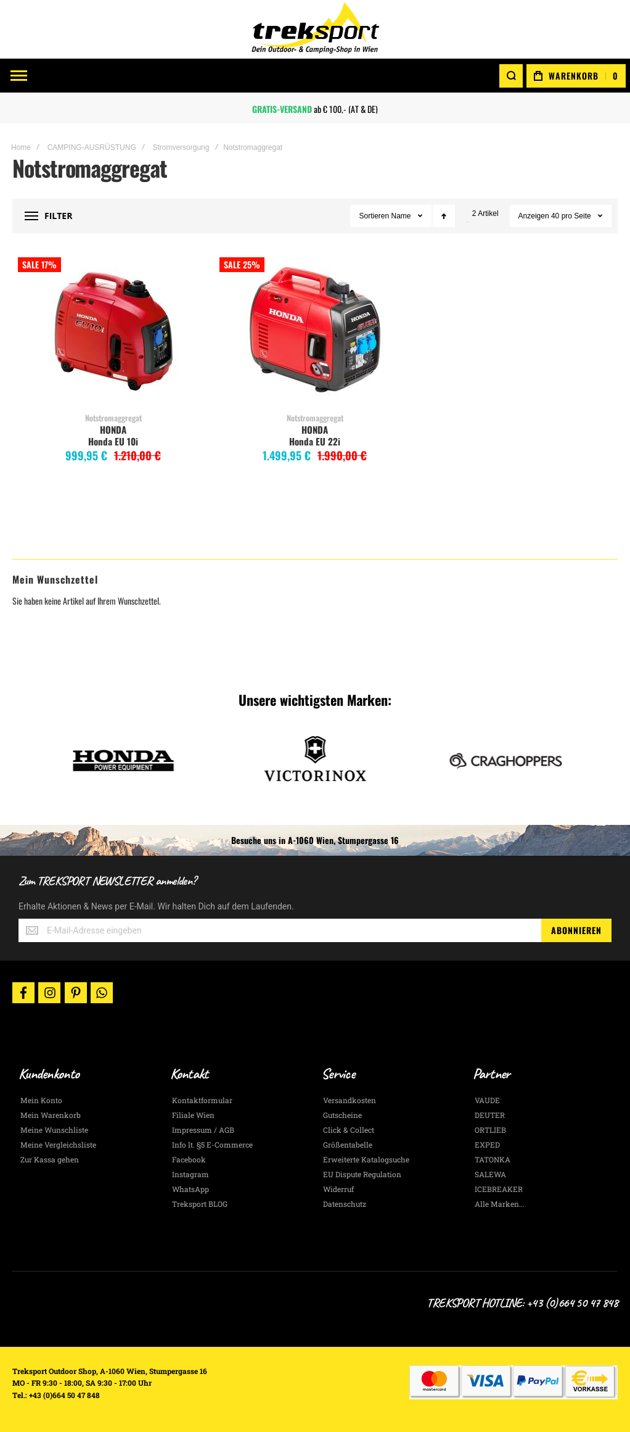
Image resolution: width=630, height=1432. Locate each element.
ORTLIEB (490, 1130)
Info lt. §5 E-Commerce (212, 1144)
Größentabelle (347, 1144)
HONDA (113, 429)
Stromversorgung (180, 147)
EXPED (487, 1144)
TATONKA (492, 1159)
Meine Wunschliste (54, 1130)
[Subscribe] (576, 930)
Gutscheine (342, 1115)
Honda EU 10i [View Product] (113, 331)
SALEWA (490, 1174)
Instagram (190, 1174)
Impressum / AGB (203, 1130)
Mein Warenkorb (50, 1115)
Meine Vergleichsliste (58, 1144)
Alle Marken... (500, 1204)
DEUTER (490, 1115)
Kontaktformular (202, 1100)
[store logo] (315, 29)
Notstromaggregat (113, 418)
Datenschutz (344, 1204)
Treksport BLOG (199, 1204)
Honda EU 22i (314, 441)
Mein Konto (41, 1100)
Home (21, 147)
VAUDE (487, 1100)
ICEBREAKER (499, 1189)
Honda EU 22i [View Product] (314, 331)
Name (402, 216)
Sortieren (374, 216)
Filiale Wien (193, 1115)
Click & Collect (348, 1130)
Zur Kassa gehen (49, 1159)
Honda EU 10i (113, 441)
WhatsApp (190, 1189)
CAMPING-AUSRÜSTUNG (91, 147)
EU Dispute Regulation (362, 1174)
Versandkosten (349, 1100)
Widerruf (338, 1189)
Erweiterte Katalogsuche (366, 1159)
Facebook (189, 1159)
